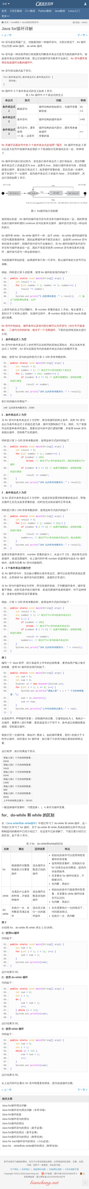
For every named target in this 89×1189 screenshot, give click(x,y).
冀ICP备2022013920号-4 (65, 1173)
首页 (4, 11)
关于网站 (14, 1169)
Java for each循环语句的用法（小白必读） (26, 1141)
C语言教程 (16, 11)
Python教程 (45, 11)
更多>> (6, 16)
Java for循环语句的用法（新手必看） (23, 1128)
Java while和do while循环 (21, 823)
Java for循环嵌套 (11, 1114)
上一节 (7, 35)
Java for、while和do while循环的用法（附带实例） (31, 1145)
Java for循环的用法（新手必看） (20, 1132)
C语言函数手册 (72, 1169)
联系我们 (26, 1169)
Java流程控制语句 (30, 22)
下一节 (82, 35)
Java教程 (60, 11)
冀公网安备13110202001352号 (50, 1177)
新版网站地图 (39, 1169)
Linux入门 (74, 11)
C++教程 (30, 11)
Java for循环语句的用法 (15, 1119)
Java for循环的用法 (13, 1123)
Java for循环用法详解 (14, 1105)
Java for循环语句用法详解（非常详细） (24, 1110)
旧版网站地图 (55, 1169)
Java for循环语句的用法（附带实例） (23, 1136)
